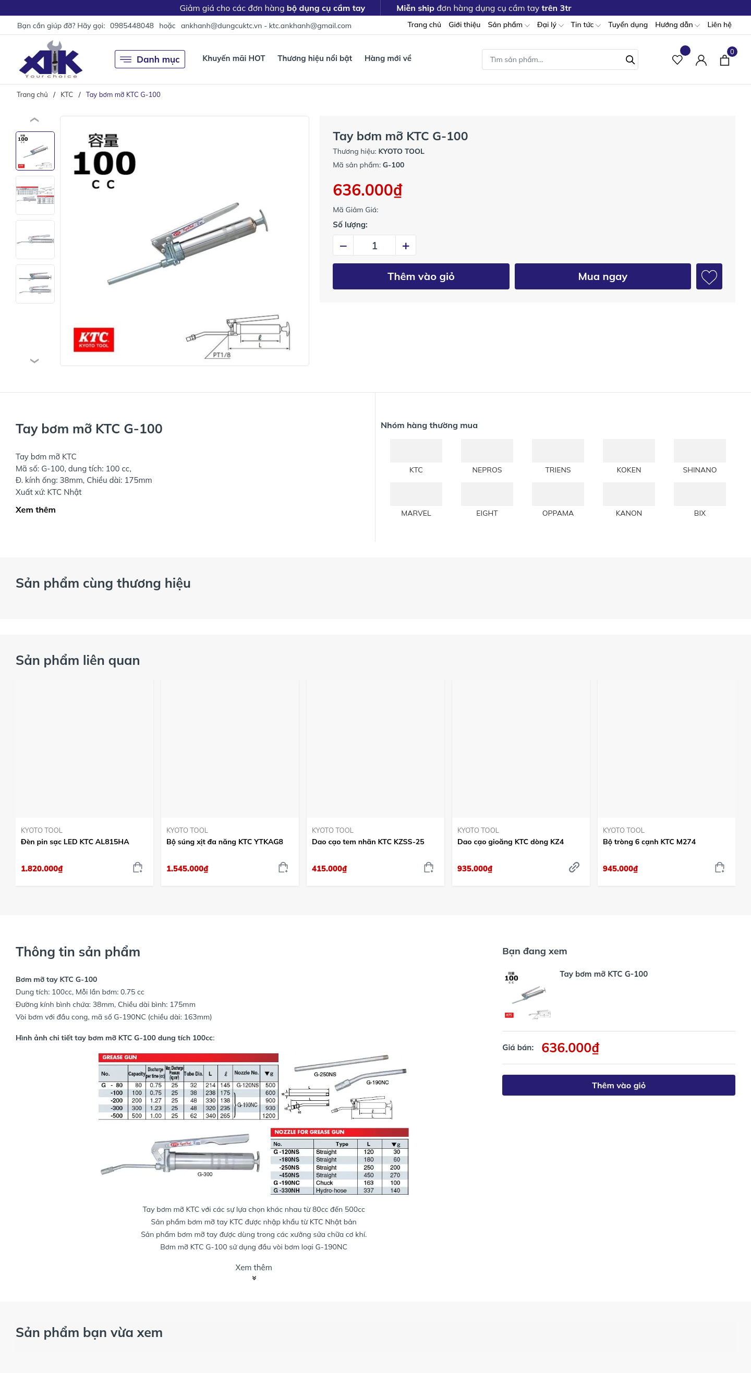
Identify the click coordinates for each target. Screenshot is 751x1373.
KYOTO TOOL (42, 830)
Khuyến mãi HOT (233, 58)
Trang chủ (424, 24)
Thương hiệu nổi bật (314, 58)
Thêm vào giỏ (421, 276)
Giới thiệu (464, 24)
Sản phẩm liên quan (78, 660)
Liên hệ (719, 24)
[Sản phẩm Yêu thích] (677, 59)
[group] (184, 241)
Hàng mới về (388, 58)
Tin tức (586, 25)
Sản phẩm (508, 25)
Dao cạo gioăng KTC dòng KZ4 (510, 841)
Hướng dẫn (677, 25)
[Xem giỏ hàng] (724, 59)
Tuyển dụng (628, 24)
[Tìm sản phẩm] (560, 59)
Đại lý (550, 25)
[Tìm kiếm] (630, 58)
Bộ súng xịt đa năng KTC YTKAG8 (224, 841)
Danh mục (150, 59)
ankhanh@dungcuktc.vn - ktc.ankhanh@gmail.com (266, 25)
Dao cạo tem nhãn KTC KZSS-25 (368, 841)
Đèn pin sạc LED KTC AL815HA (75, 841)
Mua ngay (602, 276)
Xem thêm (36, 509)
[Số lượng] (374, 245)
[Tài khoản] (701, 59)
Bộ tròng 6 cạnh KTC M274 (649, 841)
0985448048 (132, 25)
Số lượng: (350, 224)
